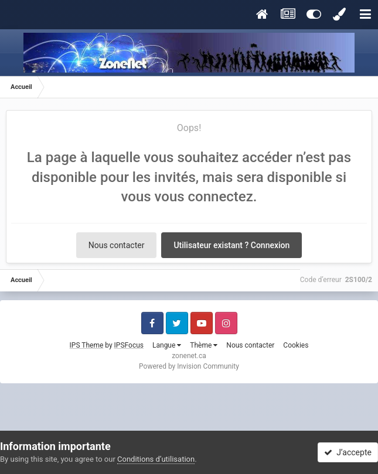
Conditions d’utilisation (156, 459)
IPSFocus (129, 345)
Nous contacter (116, 245)
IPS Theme (87, 345)
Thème (203, 345)
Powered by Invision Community (189, 366)
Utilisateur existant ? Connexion (231, 245)
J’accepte (348, 452)
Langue (166, 345)
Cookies (295, 345)
